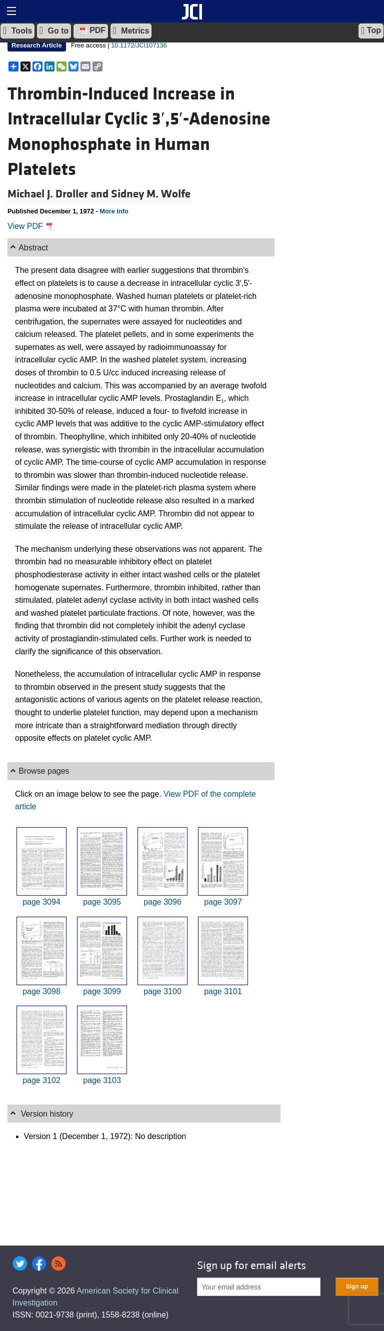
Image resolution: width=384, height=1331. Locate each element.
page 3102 (41, 1080)
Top (371, 30)
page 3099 (102, 991)
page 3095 (102, 902)
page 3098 (41, 991)
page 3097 (223, 902)
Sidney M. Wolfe (150, 194)
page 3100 (163, 991)
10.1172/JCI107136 (139, 45)
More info (114, 211)
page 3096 (163, 902)
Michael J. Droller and (59, 194)
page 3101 (223, 991)
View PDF (31, 226)
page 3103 (102, 1080)
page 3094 (41, 902)
